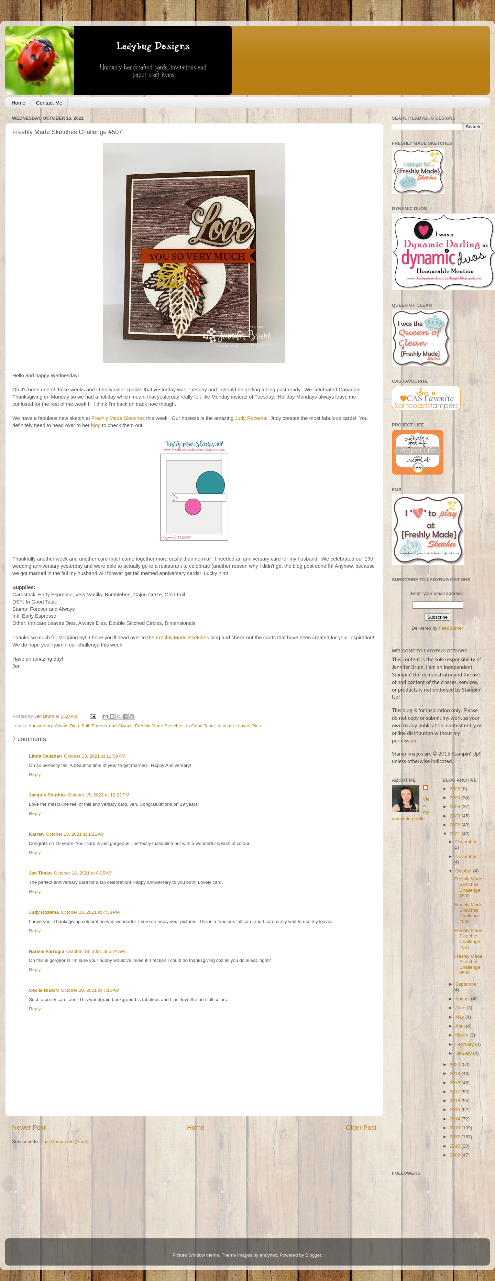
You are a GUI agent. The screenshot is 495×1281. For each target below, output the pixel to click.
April (460, 1026)
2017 (455, 1091)
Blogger (313, 1255)
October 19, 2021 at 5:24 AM (95, 951)
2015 (455, 1109)
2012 (455, 1136)
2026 (455, 788)
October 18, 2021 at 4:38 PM (90, 912)
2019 (455, 1073)
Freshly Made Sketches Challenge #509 (468, 887)
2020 (455, 1064)
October (464, 870)
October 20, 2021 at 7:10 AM (90, 990)
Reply (35, 774)
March (462, 1035)
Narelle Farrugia (46, 951)
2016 (455, 1100)
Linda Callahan (45, 756)
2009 (455, 1155)
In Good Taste (200, 725)
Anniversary (41, 725)
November (466, 856)
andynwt (268, 1255)
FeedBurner (451, 628)
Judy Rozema (250, 418)
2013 (455, 1127)
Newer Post (29, 1127)
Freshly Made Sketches (118, 418)
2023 (455, 815)
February (465, 1044)
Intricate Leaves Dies (239, 725)
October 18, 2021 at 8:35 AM (83, 873)
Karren (36, 834)
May (460, 1017)
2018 (455, 1082)
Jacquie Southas (47, 794)
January (464, 1053)
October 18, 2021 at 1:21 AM (75, 834)
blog (96, 425)
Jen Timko (40, 873)
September (466, 984)
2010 (455, 1146)
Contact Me (49, 103)
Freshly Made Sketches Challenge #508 (468, 913)
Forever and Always (112, 725)
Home (18, 103)
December (466, 841)
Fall (85, 725)
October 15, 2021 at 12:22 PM (98, 794)
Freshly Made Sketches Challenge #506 (468, 965)
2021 (455, 833)
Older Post (361, 1127)
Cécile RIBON (44, 990)
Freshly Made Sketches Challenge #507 (468, 939)
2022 (455, 824)
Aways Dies (67, 725)
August (463, 998)
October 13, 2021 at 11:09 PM (94, 756)
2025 (455, 797)
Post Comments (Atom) (65, 1141)
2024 (455, 806)
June (461, 1007)
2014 (455, 1118)
